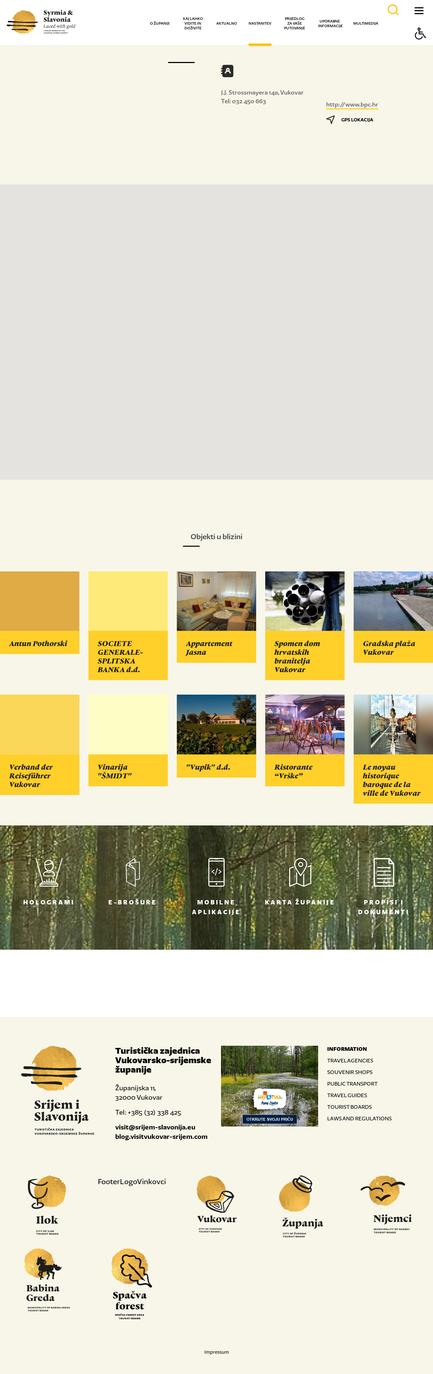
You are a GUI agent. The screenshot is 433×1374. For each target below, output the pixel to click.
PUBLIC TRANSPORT (352, 1083)
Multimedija (365, 23)
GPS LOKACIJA (349, 119)
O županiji (160, 23)
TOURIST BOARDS (349, 1106)
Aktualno (226, 23)
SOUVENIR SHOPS (349, 1072)
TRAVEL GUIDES (347, 1095)
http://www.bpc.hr (352, 104)
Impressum (216, 1352)
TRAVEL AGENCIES (350, 1060)
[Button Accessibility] (420, 46)
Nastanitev (260, 23)
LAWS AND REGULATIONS (359, 1118)
